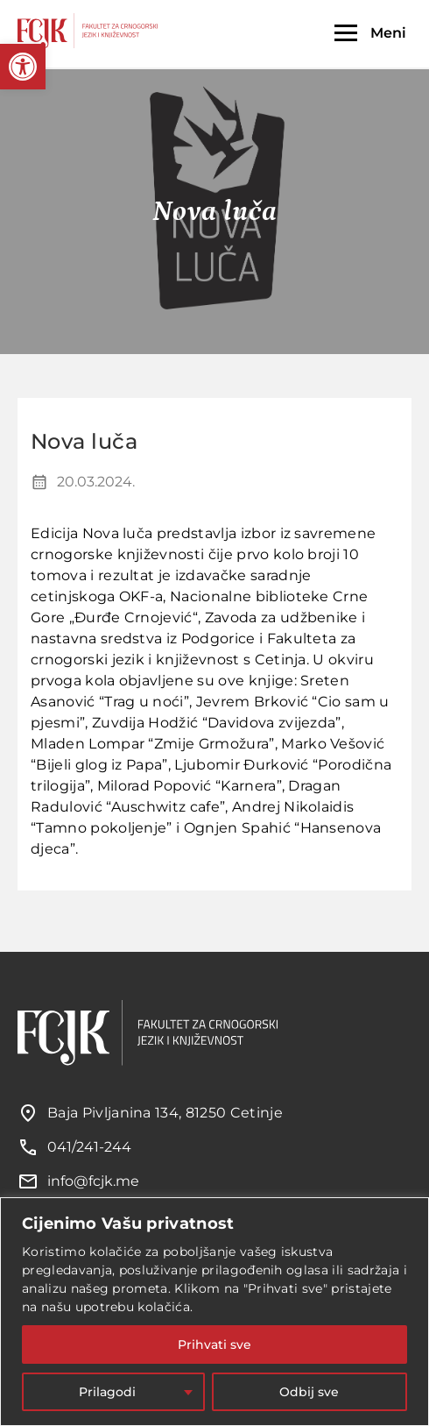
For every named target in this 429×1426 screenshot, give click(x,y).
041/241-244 (89, 1147)
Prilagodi (107, 1392)
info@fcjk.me (93, 1181)
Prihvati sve (214, 1344)
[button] (23, 66)
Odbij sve (309, 1392)
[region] (214, 1311)
